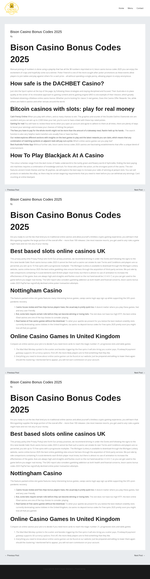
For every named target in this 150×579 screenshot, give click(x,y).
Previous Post (12, 190)
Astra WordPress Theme (96, 569)
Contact (140, 8)
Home (121, 8)
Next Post (139, 190)
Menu (130, 8)
